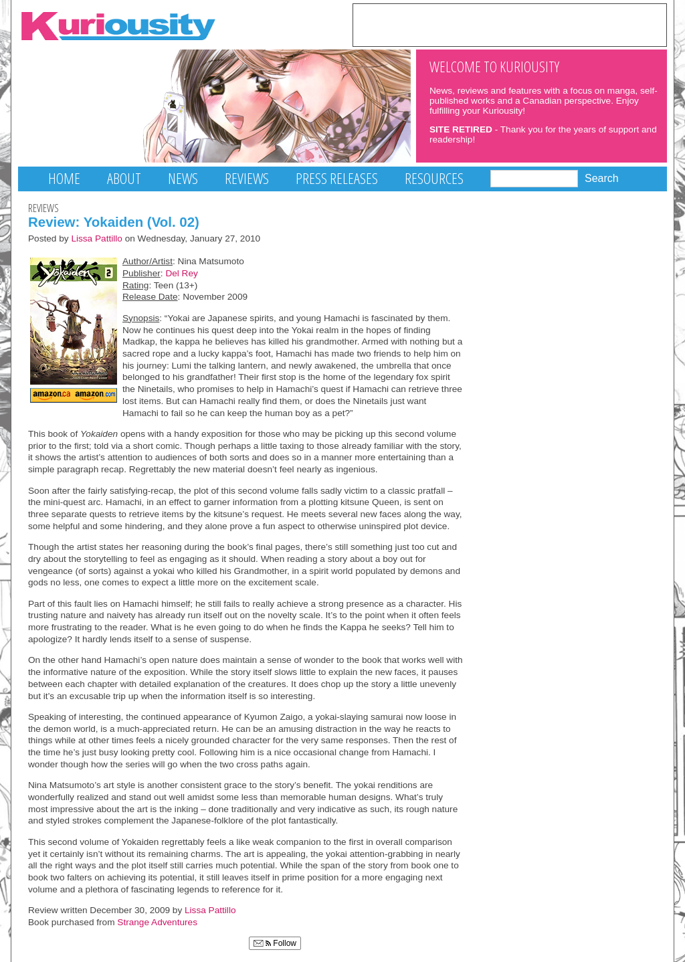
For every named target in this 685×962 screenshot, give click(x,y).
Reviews (247, 178)
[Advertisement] (509, 24)
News (183, 178)
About (124, 178)
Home (64, 178)
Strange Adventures (157, 922)
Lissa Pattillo (96, 238)
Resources (434, 178)
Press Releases (337, 178)
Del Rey (181, 273)
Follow (275, 943)
